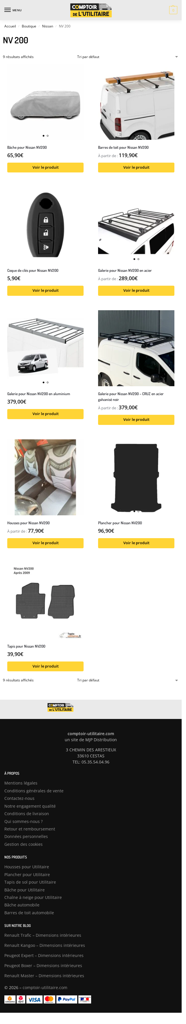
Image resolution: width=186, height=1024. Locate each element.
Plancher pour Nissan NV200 (120, 522)
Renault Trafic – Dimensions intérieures (42, 935)
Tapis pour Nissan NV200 (26, 646)
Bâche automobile (21, 905)
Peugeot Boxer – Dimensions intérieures (43, 965)
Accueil (10, 26)
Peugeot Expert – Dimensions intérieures (44, 955)
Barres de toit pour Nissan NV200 (123, 147)
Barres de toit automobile (29, 912)
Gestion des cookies (23, 844)
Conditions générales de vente (34, 790)
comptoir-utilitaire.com (45, 987)
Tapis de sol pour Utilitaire (30, 882)
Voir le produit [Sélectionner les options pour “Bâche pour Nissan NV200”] (45, 167)
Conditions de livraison (26, 813)
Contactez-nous (19, 798)
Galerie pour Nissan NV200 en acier (125, 270)
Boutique (29, 26)
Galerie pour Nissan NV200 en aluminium (38, 393)
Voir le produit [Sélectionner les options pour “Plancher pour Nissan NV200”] (136, 542)
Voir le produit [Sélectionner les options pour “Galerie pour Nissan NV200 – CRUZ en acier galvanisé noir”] (136, 419)
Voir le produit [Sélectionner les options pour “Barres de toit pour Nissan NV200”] (136, 167)
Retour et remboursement (29, 829)
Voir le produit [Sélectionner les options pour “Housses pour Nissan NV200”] (45, 542)
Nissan (47, 26)
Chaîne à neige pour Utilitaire (33, 897)
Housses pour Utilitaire (26, 866)
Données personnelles (26, 836)
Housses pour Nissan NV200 (28, 522)
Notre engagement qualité (30, 806)
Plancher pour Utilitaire (27, 874)
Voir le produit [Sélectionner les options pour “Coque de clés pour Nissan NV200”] (45, 290)
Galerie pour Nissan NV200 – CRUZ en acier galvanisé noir (131, 396)
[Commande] (128, 57)
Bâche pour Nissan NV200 (27, 147)
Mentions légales (20, 783)
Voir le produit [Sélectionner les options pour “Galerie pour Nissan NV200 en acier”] (136, 290)
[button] (172, 10)
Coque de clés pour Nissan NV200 (32, 270)
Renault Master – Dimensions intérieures (44, 975)
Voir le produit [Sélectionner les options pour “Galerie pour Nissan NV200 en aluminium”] (45, 413)
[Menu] (13, 10)
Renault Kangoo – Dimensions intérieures (44, 945)
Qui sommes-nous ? (23, 821)
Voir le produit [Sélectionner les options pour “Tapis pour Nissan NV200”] (45, 666)
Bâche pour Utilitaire (24, 889)
